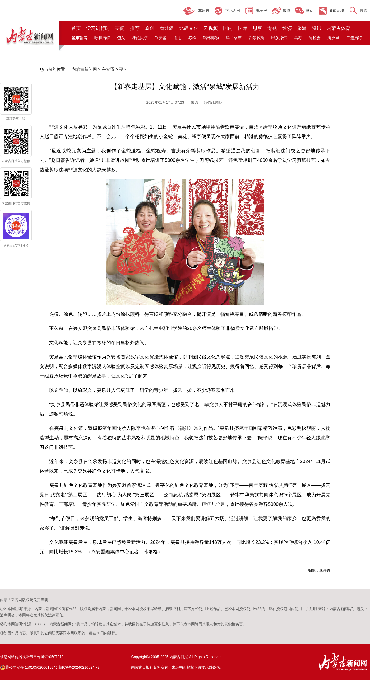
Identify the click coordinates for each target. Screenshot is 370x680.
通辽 (177, 37)
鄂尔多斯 (256, 37)
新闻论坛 (336, 10)
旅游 (302, 28)
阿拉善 (315, 37)
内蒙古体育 (338, 28)
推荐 (135, 28)
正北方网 (232, 10)
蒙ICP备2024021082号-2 (79, 667)
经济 (287, 28)
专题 (272, 28)
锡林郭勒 (211, 37)
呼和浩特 (102, 37)
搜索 (363, 10)
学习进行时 (98, 28)
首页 (76, 28)
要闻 (120, 28)
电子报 (261, 10)
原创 (149, 28)
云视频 (211, 28)
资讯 (316, 28)
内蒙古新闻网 (84, 69)
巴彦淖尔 (279, 37)
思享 (257, 28)
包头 (121, 37)
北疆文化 (188, 28)
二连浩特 (354, 37)
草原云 (203, 10)
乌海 (298, 37)
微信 (309, 10)
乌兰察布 (234, 37)
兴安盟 (160, 37)
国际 (242, 28)
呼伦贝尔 (140, 37)
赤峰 (192, 37)
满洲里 (333, 37)
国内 (228, 28)
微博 (286, 10)
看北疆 (167, 28)
